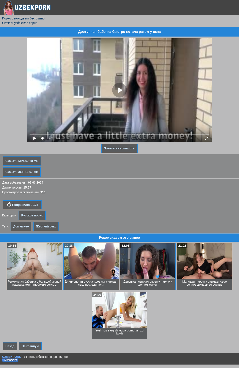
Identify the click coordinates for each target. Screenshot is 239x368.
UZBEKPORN (11, 356)
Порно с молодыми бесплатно (23, 18)
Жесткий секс (46, 226)
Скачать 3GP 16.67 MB (21, 172)
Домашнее (21, 226)
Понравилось (22, 204)
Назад (9, 346)
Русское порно (32, 215)
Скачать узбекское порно (19, 23)
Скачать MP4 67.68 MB (21, 161)
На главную (30, 346)
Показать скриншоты (119, 148)
